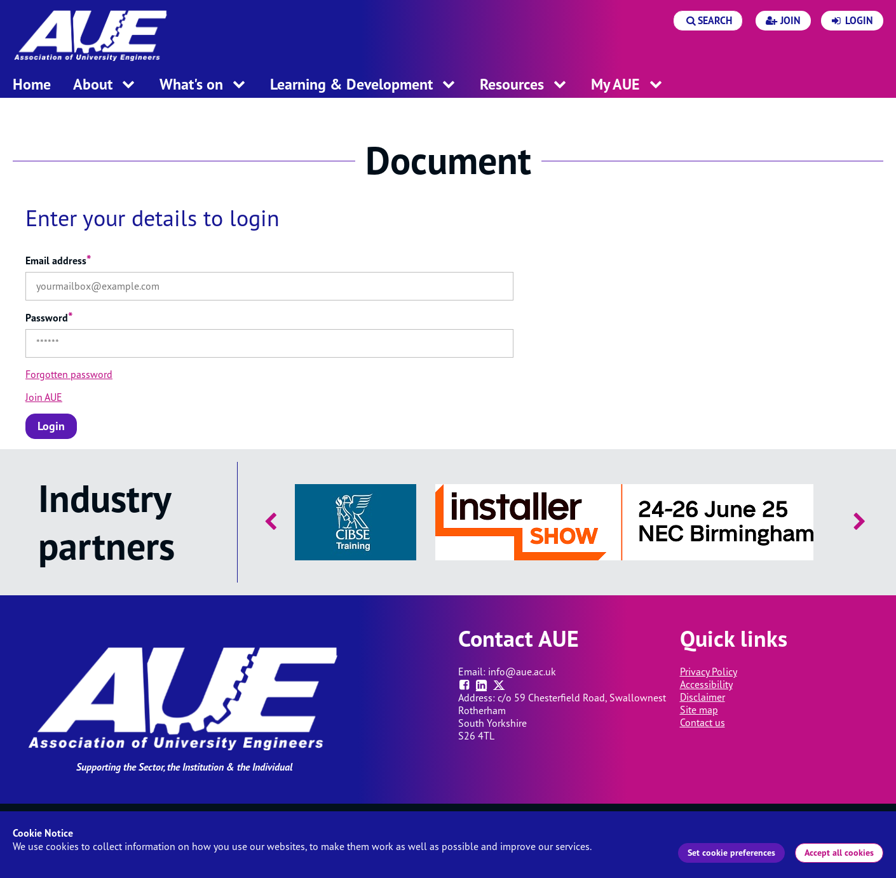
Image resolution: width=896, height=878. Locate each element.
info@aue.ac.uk (522, 671)
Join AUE (43, 397)
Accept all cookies (839, 852)
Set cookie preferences (731, 852)
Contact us (702, 722)
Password (49, 317)
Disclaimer (702, 697)
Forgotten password (68, 374)
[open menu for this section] (128, 85)
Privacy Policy (708, 671)
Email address (58, 260)
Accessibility (706, 684)
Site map (699, 709)
